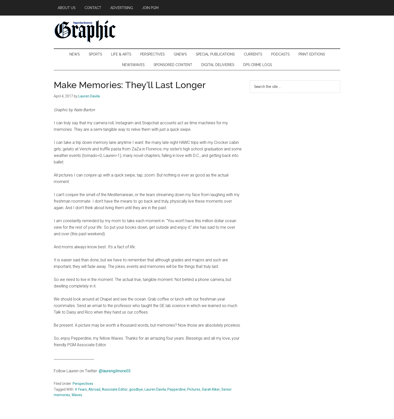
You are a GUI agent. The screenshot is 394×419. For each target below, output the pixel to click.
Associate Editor (115, 389)
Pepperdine (176, 389)
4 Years (81, 389)
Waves (77, 395)
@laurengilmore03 (114, 371)
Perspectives (83, 384)
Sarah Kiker (211, 389)
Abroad (94, 389)
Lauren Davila (155, 389)
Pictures (193, 389)
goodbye (136, 389)
